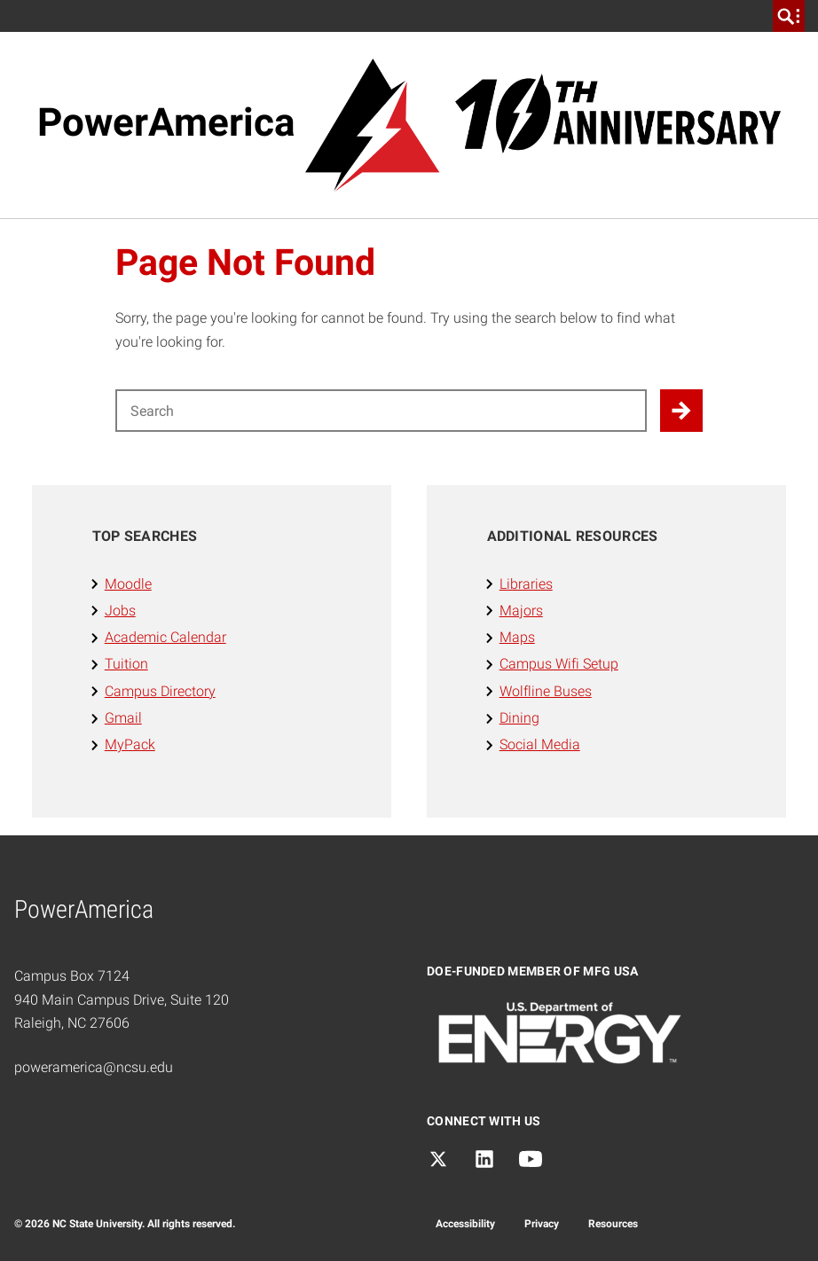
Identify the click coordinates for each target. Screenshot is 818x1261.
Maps (517, 637)
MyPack (130, 744)
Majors (521, 610)
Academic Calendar (165, 637)
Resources (613, 1224)
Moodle (128, 584)
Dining (519, 717)
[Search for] (381, 410)
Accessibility (465, 1224)
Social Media (539, 744)
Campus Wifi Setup (558, 663)
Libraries (526, 584)
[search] (789, 16)
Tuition (126, 663)
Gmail (123, 717)
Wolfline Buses (545, 691)
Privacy (541, 1224)
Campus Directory (160, 691)
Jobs (120, 610)
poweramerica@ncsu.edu (93, 1067)
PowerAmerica (166, 122)
